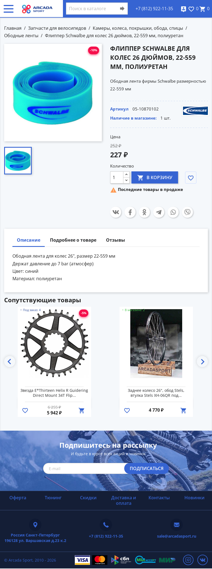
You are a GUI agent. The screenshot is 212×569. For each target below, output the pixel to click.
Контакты (159, 498)
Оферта (17, 498)
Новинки (194, 498)
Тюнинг (53, 498)
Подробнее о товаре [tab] (73, 240)
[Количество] (116, 177)
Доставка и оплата (123, 500)
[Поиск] (97, 8)
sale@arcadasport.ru (176, 536)
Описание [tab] (28, 240)
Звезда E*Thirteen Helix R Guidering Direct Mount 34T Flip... (54, 393)
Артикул (119, 109)
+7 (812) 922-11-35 (154, 9)
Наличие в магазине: (133, 118)
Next (202, 361)
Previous (9, 361)
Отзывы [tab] (115, 240)
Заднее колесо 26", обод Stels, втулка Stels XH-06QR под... (156, 393)
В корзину (154, 177)
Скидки (88, 498)
